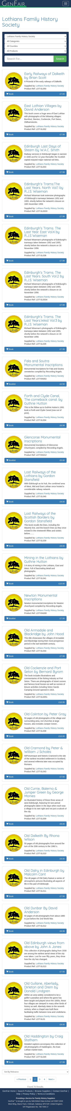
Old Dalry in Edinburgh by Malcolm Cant (44, 872)
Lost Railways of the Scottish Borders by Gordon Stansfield (40, 517)
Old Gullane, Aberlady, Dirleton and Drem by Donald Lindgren (41, 987)
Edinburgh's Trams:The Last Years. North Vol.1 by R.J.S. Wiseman (43, 188)
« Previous (21, 1079)
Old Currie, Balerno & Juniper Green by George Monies (44, 792)
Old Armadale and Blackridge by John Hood (44, 632)
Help (18, 1094)
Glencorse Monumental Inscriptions (42, 439)
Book (35, 94)
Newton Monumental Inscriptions (40, 597)
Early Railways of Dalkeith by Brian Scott (44, 76)
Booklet (35, 384)
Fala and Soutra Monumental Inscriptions (43, 363)
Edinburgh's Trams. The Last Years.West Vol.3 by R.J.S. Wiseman (43, 320)
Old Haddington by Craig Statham (43, 1038)
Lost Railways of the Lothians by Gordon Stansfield (40, 476)
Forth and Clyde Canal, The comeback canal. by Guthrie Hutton (43, 399)
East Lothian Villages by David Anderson (42, 107)
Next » (51, 1079)
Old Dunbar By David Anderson (40, 910)
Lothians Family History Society (30, 22)
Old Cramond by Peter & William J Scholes (43, 750)
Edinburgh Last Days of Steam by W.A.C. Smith (42, 148)
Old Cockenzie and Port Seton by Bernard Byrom (43, 670)
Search (60, 58)
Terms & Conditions (46, 1094)
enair (13, 3)
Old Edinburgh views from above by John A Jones (44, 945)
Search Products (25, 1091)
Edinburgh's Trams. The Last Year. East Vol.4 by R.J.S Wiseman (42, 232)
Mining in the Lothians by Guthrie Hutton (43, 559)
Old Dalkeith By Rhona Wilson (41, 837)
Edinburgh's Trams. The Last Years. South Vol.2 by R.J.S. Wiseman (44, 276)
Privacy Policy (29, 1094)
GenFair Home (9, 1091)
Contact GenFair (60, 1091)
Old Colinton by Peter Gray (45, 714)
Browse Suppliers (42, 1091)
